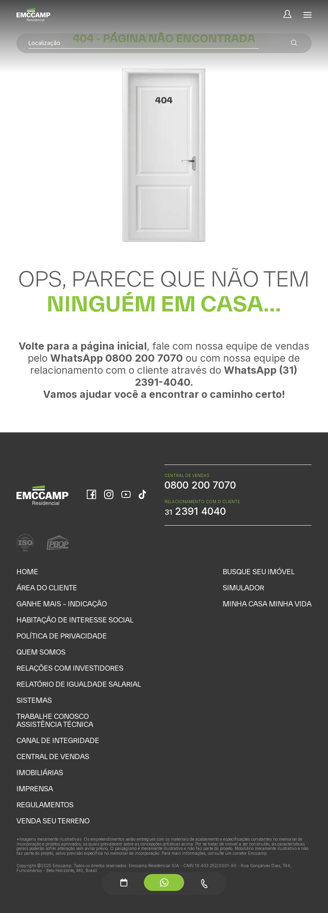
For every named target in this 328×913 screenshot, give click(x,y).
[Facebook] (91, 495)
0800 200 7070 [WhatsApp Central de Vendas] (200, 485)
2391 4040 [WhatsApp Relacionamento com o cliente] (195, 511)
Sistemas (34, 700)
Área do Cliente (46, 588)
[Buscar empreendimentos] (294, 43)
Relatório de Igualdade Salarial (78, 684)
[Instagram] (108, 495)
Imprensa (34, 788)
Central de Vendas (52, 756)
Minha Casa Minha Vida (267, 604)
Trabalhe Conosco (52, 716)
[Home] (33, 14)
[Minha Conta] (287, 14)
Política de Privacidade (61, 636)
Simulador (243, 588)
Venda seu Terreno (53, 821)
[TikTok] (142, 495)
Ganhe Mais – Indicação (61, 604)
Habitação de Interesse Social (74, 620)
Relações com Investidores (69, 668)
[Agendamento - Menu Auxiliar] (124, 882)
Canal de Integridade (57, 740)
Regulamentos (45, 805)
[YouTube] (126, 495)
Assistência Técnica (54, 724)
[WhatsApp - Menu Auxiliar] (164, 882)
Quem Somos (41, 652)
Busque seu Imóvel (259, 571)
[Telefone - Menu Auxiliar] (204, 883)
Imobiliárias (39, 772)
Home (27, 571)
